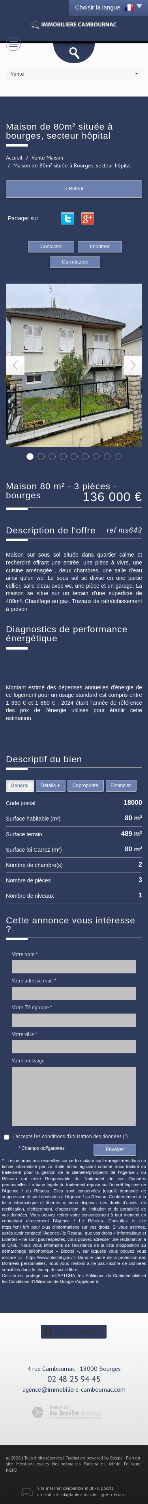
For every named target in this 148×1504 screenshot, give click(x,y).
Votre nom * (25, 954)
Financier (121, 785)
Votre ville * (24, 1034)
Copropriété (85, 785)
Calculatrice (75, 262)
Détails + (50, 785)
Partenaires (94, 1464)
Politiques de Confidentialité (113, 1275)
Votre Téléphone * (32, 1007)
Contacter (51, 246)
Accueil (14, 157)
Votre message (28, 1060)
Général (19, 785)
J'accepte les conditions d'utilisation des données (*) (70, 1136)
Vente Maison (47, 157)
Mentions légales (32, 1464)
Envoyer (115, 1149)
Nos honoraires (66, 1464)
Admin (115, 1464)
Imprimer (100, 246)
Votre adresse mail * (34, 980)
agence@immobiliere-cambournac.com (74, 1389)
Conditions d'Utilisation (30, 1281)
